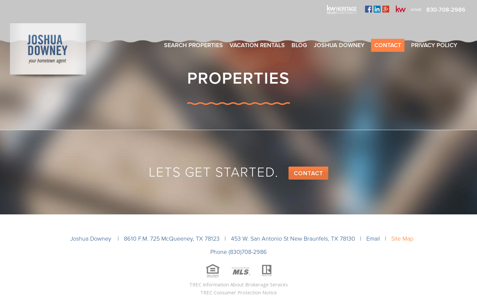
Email (373, 238)
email (416, 9)
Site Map (402, 238)
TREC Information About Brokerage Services (238, 284)
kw (401, 9)
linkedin (377, 9)
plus (385, 9)
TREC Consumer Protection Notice (238, 292)
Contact (308, 173)
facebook (368, 9)
